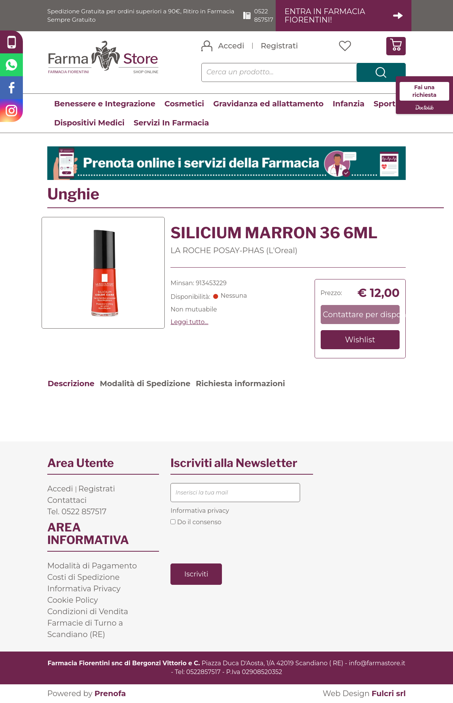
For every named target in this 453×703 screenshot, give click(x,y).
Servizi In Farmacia (171, 122)
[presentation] (228, 544)
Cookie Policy (72, 600)
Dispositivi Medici (89, 122)
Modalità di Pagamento (92, 566)
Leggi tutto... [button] (189, 322)
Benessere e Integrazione (104, 103)
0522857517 (203, 672)
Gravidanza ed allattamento (268, 103)
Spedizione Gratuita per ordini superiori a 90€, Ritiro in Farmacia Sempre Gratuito (130, 15)
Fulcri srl (388, 693)
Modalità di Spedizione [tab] (145, 383)
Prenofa (110, 693)
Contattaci (67, 500)
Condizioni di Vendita (87, 611)
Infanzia (349, 103)
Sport (384, 103)
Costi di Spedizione (83, 577)
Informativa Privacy (83, 589)
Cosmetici (184, 103)
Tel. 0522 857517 (76, 512)
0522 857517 (267, 15)
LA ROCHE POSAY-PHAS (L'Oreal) (233, 250)
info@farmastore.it (377, 663)
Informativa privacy (199, 511)
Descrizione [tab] (71, 383)
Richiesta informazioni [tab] (240, 383)
